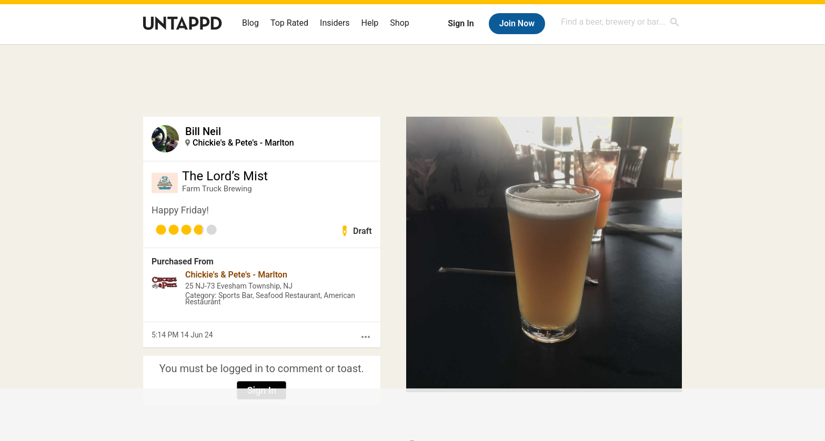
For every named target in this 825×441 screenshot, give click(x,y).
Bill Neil (203, 131)
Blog (250, 23)
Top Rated (289, 23)
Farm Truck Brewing (217, 188)
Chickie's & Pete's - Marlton (243, 143)
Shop (399, 23)
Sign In (461, 23)
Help (370, 23)
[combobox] (620, 22)
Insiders (335, 23)
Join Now (517, 23)
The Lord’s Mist (225, 176)
